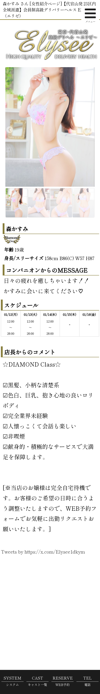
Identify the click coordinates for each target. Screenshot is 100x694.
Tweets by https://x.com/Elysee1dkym (43, 551)
